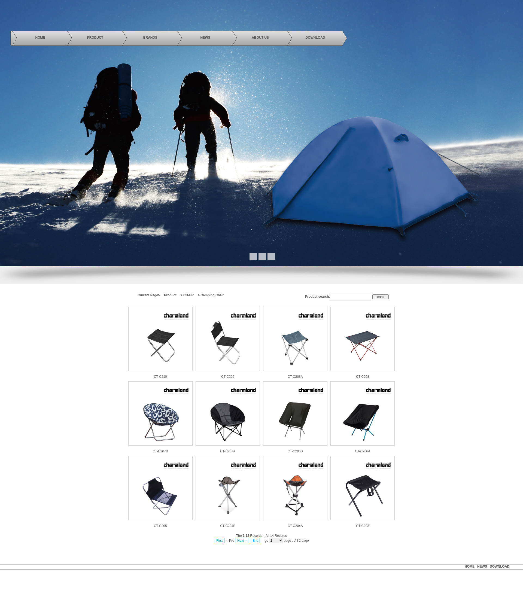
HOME (470, 566)
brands (150, 37)
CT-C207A (227, 451)
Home (40, 37)
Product (170, 295)
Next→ (242, 541)
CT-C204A (295, 526)
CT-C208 (362, 377)
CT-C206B (295, 451)
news (205, 37)
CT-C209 (227, 377)
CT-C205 (160, 526)
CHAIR (188, 295)
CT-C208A (295, 377)
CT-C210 (160, 377)
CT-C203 (362, 526)
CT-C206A (362, 451)
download (315, 37)
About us (260, 37)
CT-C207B (160, 451)
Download (499, 566)
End (255, 541)
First (219, 541)
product (95, 37)
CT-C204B (227, 526)
